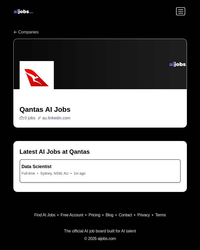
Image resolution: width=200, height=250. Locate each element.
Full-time (28, 173)
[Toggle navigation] (180, 11)
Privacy (143, 215)
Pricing (94, 215)
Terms (160, 215)
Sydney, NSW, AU (54, 173)
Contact (125, 215)
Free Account (72, 215)
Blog (109, 215)
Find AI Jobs (44, 215)
